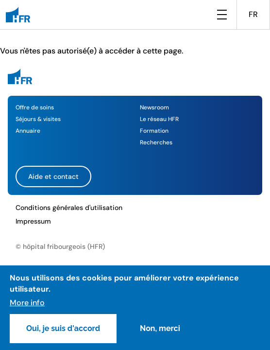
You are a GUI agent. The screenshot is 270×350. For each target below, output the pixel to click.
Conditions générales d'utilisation (69, 207)
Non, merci (160, 328)
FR (253, 14)
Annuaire (28, 131)
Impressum (33, 221)
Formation (154, 131)
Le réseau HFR (159, 119)
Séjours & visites (38, 119)
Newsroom (154, 107)
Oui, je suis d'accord (63, 328)
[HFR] (18, 14)
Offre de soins (35, 107)
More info (27, 303)
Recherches (156, 142)
